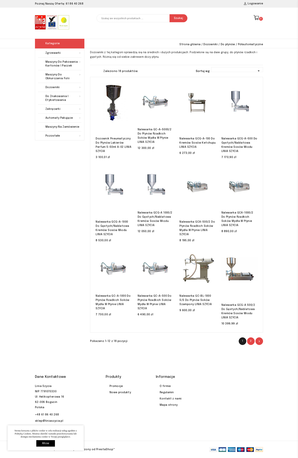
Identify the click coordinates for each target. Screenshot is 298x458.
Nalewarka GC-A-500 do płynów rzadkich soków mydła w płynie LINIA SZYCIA (154, 302)
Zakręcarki (63, 109)
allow (45, 443)
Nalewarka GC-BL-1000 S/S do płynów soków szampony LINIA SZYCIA (195, 300)
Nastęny (259, 341)
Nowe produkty (120, 392)
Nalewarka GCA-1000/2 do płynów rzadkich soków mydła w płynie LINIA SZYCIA (237, 219)
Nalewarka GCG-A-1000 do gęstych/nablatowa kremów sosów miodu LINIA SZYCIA (112, 228)
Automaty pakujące (63, 118)
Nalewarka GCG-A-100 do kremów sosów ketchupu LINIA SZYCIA (197, 142)
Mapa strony (169, 405)
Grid (92, 71)
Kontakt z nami (170, 398)
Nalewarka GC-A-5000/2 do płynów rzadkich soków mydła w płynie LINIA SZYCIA (154, 135)
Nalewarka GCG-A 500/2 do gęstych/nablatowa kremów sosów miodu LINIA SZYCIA (238, 311)
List (99, 71)
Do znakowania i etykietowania (63, 97)
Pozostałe (63, 136)
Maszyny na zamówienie (62, 127)
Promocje (116, 386)
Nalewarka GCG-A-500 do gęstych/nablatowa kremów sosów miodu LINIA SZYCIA (239, 145)
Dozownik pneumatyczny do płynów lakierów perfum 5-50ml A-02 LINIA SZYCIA (113, 145)
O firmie (165, 386)
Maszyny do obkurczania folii (63, 76)
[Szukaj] (142, 18)
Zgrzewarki (63, 53)
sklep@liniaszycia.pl (49, 421)
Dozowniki (63, 87)
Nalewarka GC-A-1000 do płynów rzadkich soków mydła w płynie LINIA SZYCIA (113, 302)
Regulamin (167, 392)
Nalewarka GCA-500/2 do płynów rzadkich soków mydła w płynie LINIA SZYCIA (197, 228)
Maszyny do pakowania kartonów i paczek (63, 63)
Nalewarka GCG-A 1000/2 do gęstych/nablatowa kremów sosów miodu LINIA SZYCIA (155, 219)
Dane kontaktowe (50, 377)
